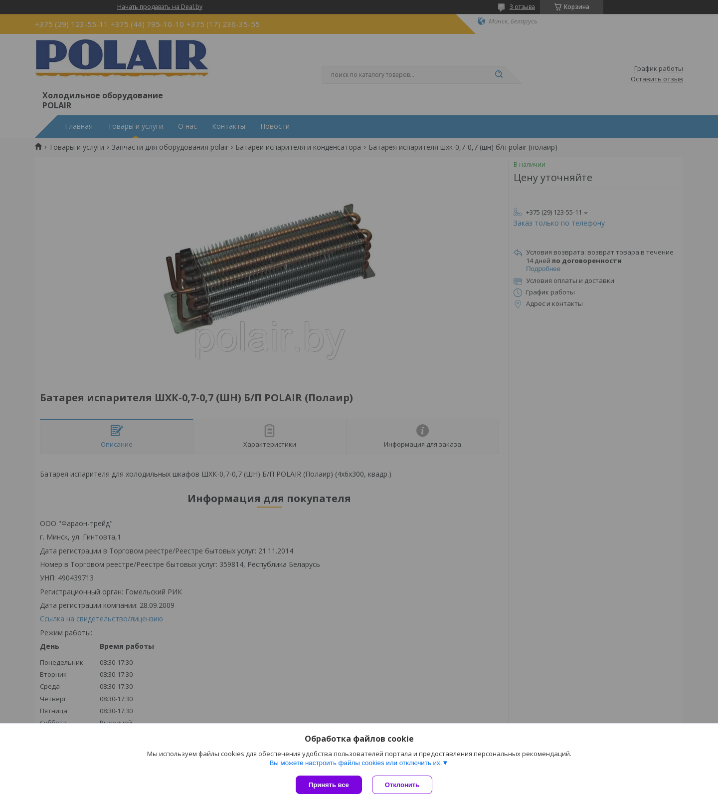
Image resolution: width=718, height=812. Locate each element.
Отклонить (402, 785)
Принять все (329, 785)
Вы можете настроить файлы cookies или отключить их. (355, 763)
